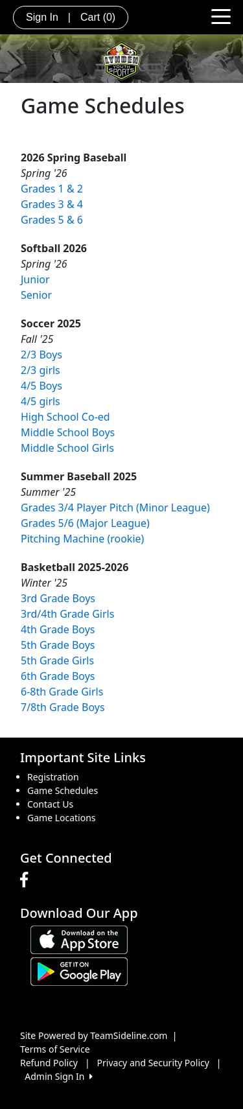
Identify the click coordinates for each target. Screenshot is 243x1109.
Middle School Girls (67, 448)
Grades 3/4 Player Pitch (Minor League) (115, 507)
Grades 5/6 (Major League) (85, 523)
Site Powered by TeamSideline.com (93, 1035)
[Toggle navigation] (220, 15)
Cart (97, 17)
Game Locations (61, 817)
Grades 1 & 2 (52, 188)
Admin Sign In (58, 1076)
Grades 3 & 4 (52, 204)
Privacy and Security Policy (153, 1062)
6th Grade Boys (58, 676)
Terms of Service (55, 1049)
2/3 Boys (41, 354)
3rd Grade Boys (58, 598)
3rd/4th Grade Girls (67, 614)
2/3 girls (40, 370)
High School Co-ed (65, 417)
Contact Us (50, 804)
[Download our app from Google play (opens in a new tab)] (79, 970)
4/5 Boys (41, 386)
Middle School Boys (68, 432)
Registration (53, 777)
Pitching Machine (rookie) (82, 538)
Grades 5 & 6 (52, 220)
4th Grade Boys (58, 629)
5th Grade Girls (57, 660)
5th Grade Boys (58, 645)
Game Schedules (62, 790)
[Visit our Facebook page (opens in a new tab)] (27, 880)
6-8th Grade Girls (62, 691)
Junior (35, 279)
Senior (36, 295)
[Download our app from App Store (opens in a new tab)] (79, 939)
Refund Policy (49, 1062)
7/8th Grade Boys (63, 707)
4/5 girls (40, 401)
